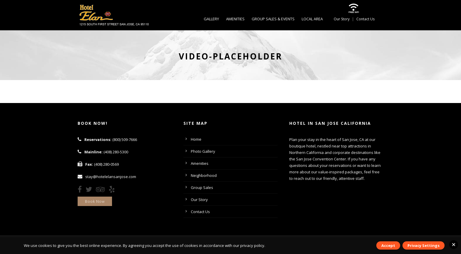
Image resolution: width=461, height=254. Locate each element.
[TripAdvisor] (102, 190)
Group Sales (202, 187)
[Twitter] (90, 190)
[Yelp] (113, 190)
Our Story (342, 18)
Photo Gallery (203, 151)
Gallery (211, 18)
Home (196, 139)
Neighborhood (204, 175)
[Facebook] (81, 190)
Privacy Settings (423, 245)
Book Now (95, 201)
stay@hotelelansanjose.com (110, 176)
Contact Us (365, 18)
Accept (388, 245)
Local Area (312, 18)
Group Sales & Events (273, 18)
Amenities (235, 18)
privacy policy (252, 245)
